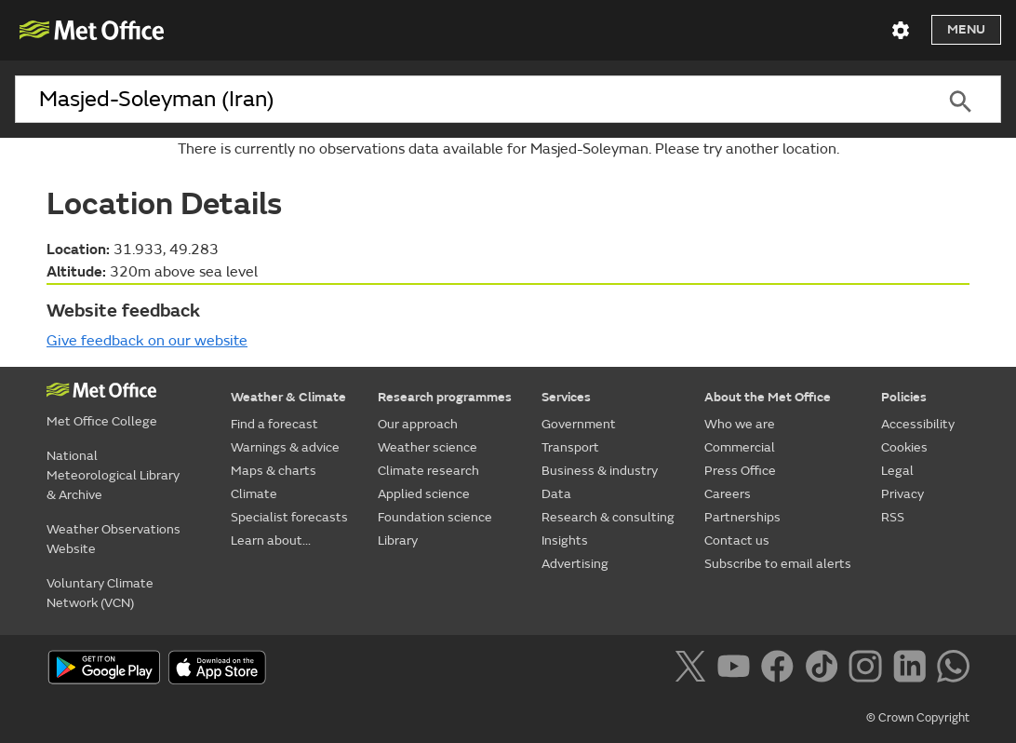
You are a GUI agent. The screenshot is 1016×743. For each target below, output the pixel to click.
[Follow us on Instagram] (869, 669)
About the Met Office (767, 397)
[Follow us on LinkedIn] (913, 669)
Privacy (902, 494)
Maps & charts (273, 471)
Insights (564, 540)
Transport (570, 447)
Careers (727, 494)
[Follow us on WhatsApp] (953, 669)
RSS (892, 517)
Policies (904, 397)
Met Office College (102, 421)
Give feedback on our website (147, 340)
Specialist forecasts (289, 517)
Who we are (739, 424)
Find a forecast (274, 424)
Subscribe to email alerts (777, 564)
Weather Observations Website (113, 539)
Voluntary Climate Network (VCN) (100, 593)
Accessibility (918, 424)
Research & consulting (608, 517)
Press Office (740, 471)
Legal (897, 471)
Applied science (424, 494)
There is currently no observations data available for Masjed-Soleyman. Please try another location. (508, 149)
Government (578, 424)
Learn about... (271, 540)
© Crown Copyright (917, 717)
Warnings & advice (285, 447)
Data (556, 494)
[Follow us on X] (694, 669)
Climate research (428, 471)
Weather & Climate (288, 397)
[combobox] (467, 99)
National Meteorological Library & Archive (113, 475)
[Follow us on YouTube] (737, 669)
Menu (966, 29)
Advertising (574, 564)
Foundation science (435, 517)
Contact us (736, 540)
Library (398, 540)
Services (566, 397)
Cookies (904, 447)
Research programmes (445, 397)
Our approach (418, 424)
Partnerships (742, 517)
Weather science (427, 447)
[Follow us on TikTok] (825, 669)
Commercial (739, 447)
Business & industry (599, 471)
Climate (254, 494)
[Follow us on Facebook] (781, 669)
